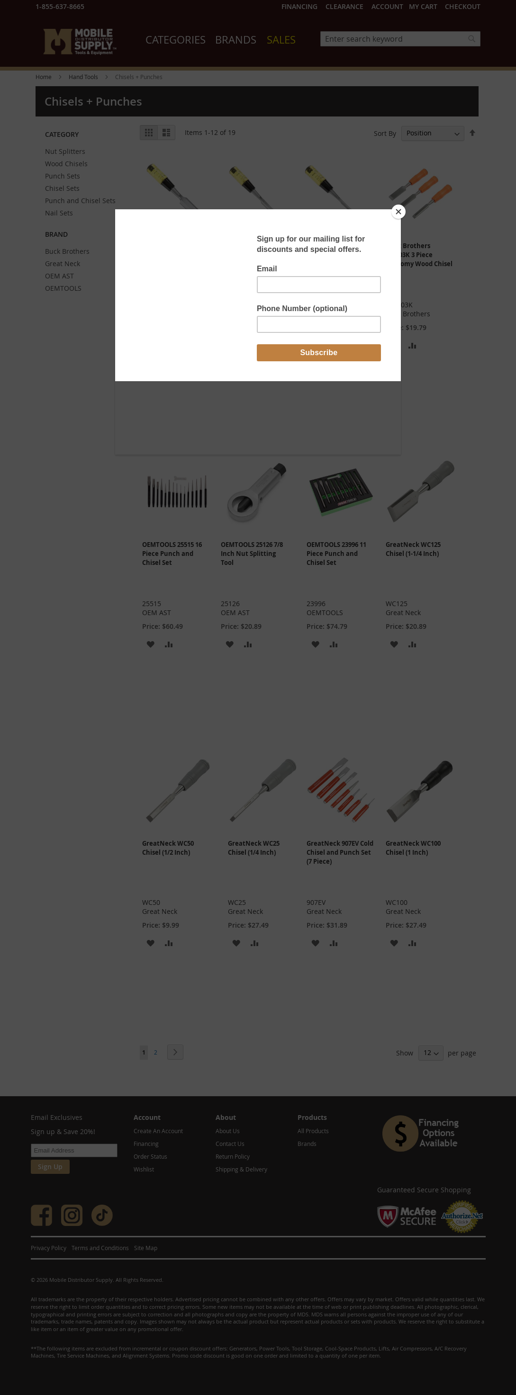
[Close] (398, 212)
